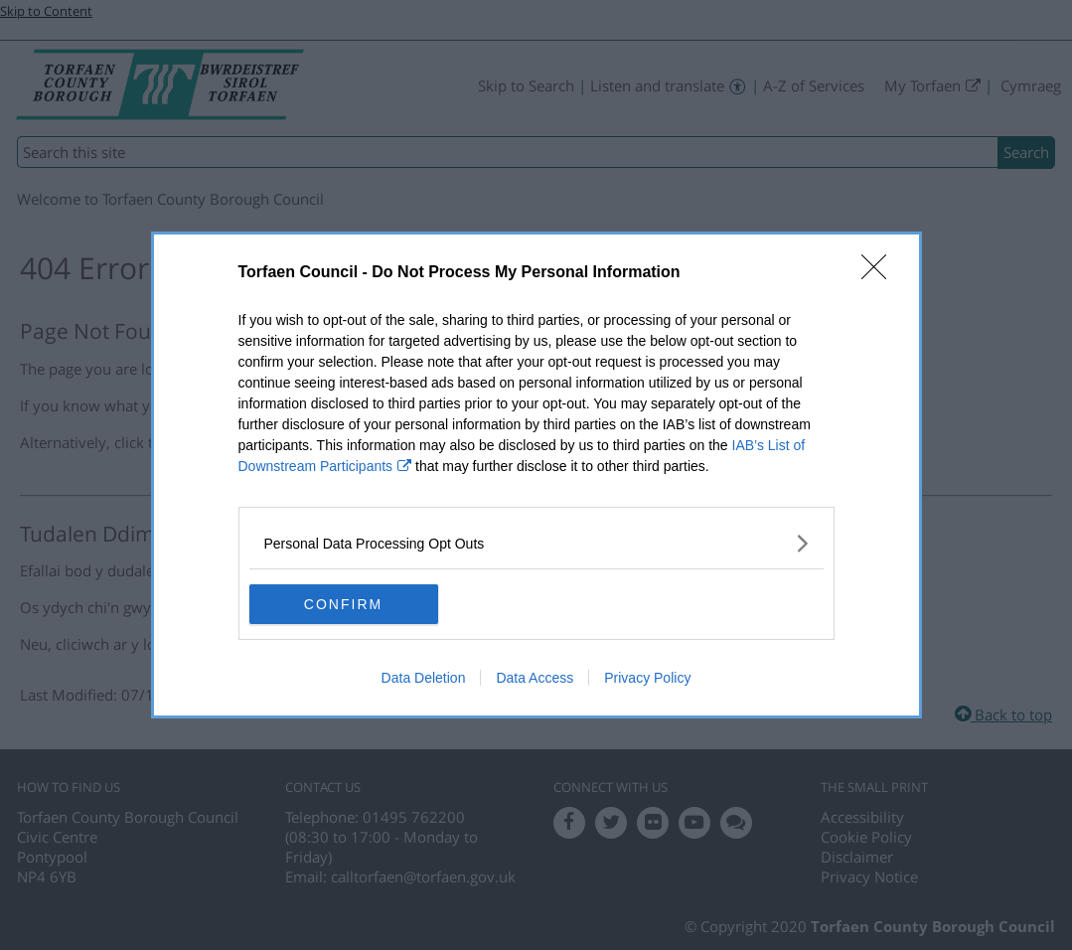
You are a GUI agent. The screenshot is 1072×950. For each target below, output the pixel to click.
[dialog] (536, 475)
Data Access (534, 678)
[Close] (880, 273)
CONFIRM (343, 603)
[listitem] (536, 543)
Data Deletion (424, 678)
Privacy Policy (647, 678)
